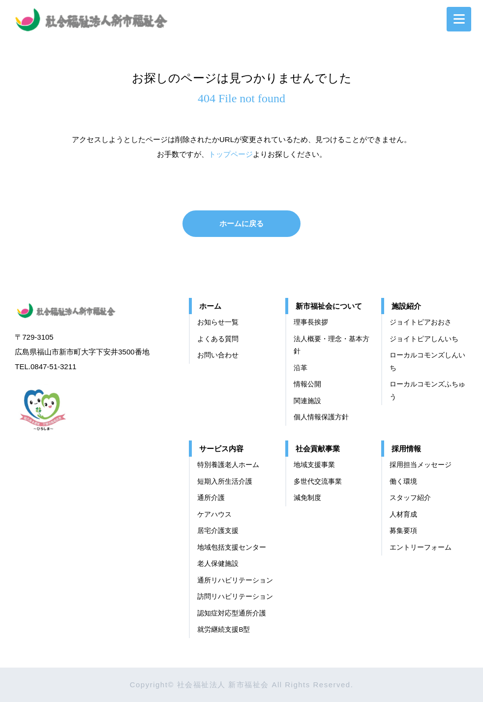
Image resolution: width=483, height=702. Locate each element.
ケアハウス (214, 514)
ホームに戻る (241, 223)
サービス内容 (221, 448)
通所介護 (211, 497)
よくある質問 (218, 339)
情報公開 (307, 384)
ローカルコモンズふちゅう (427, 390)
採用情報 (406, 448)
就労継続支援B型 (223, 629)
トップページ (231, 154)
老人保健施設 (218, 563)
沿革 (300, 368)
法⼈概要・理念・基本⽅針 (331, 345)
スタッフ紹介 (410, 497)
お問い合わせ (218, 355)
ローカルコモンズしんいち (427, 361)
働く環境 (403, 481)
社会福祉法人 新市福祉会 (76, 309)
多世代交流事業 (318, 481)
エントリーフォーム (421, 547)
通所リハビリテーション (235, 580)
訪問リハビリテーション (235, 596)
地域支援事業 (314, 464)
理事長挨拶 (311, 322)
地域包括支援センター (231, 547)
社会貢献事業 (318, 448)
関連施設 (307, 401)
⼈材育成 (403, 514)
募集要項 (403, 530)
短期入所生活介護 (224, 481)
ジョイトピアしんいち (424, 339)
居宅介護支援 (218, 530)
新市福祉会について (329, 306)
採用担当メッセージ (421, 464)
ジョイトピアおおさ (421, 322)
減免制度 (307, 497)
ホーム (210, 306)
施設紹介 (406, 306)
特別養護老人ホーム (228, 464)
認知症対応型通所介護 (231, 613)
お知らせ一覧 (218, 322)
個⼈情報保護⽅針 (321, 417)
